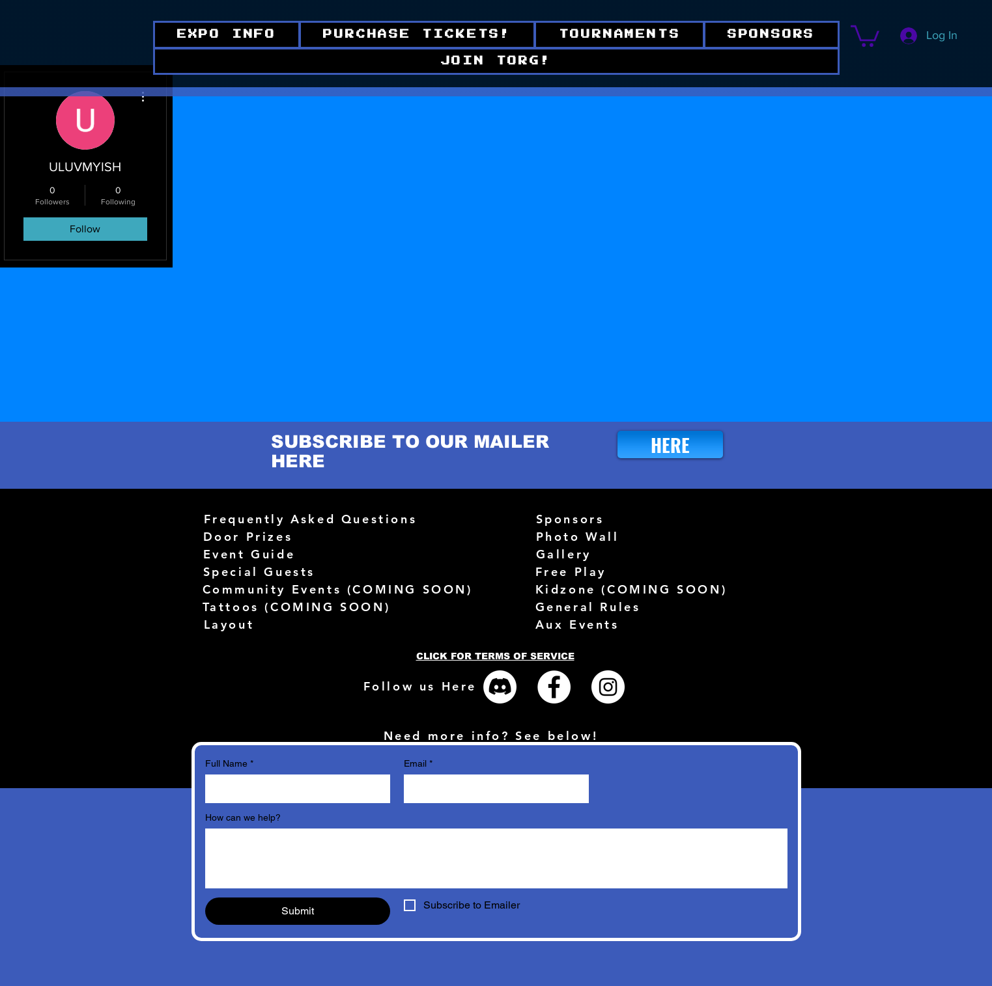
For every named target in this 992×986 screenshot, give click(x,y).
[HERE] (670, 444)
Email (418, 763)
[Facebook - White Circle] (554, 687)
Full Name (229, 763)
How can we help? (243, 817)
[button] (496, 61)
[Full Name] (293, 789)
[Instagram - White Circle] (608, 687)
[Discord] (500, 687)
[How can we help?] (496, 858)
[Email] (492, 789)
